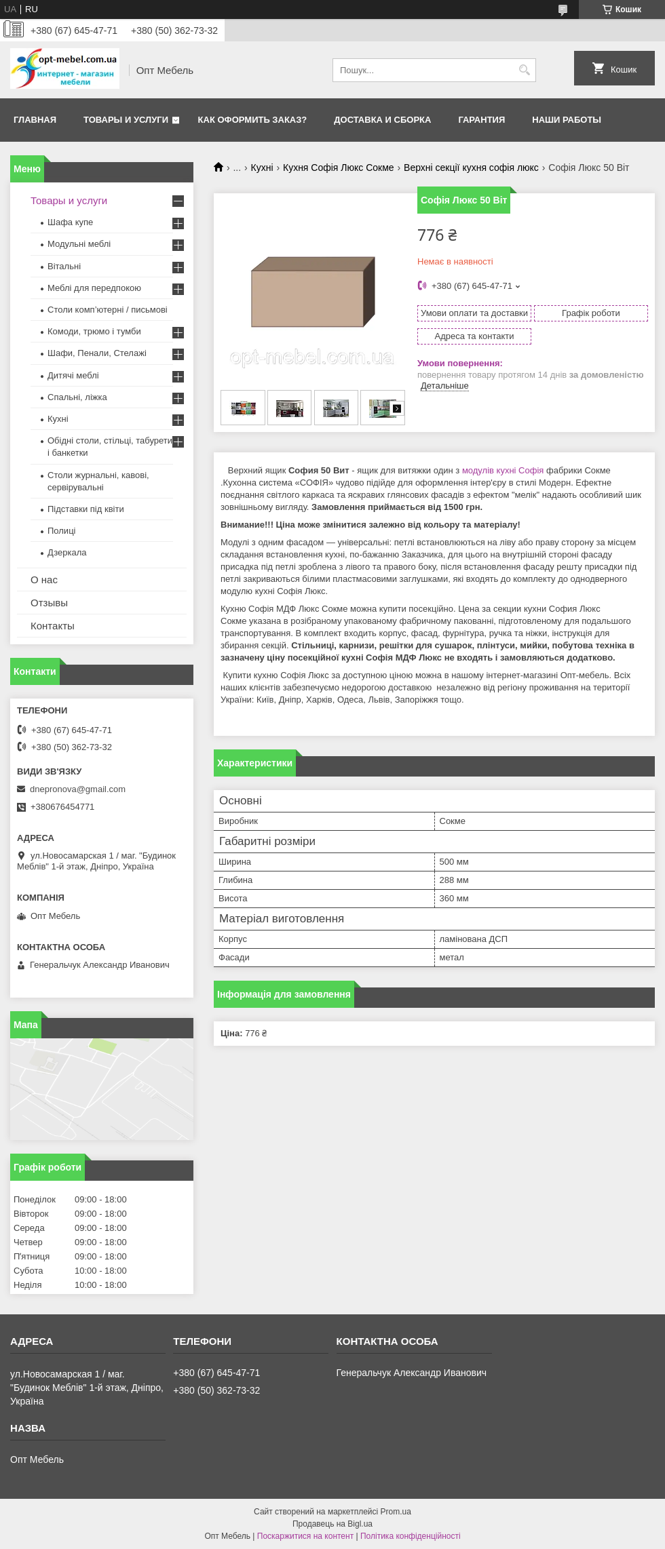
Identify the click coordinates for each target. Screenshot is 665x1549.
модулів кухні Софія (503, 470)
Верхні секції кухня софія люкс (471, 167)
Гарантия (481, 120)
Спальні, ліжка (77, 397)
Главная (35, 120)
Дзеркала (67, 552)
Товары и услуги (125, 120)
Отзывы (49, 602)
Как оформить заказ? (252, 120)
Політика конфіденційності (410, 1536)
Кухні (262, 167)
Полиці (61, 531)
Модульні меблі (79, 244)
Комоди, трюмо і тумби (94, 331)
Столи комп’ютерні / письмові (108, 310)
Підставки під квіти (86, 509)
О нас (44, 579)
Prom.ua (396, 1511)
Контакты (53, 625)
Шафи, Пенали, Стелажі (97, 353)
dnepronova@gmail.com (78, 789)
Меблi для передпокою (94, 288)
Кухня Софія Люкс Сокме (338, 167)
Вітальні (64, 266)
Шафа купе (70, 222)
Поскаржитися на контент (305, 1536)
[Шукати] (524, 70)
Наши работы (566, 120)
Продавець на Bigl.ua (332, 1524)
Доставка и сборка (382, 120)
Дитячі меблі (73, 375)
